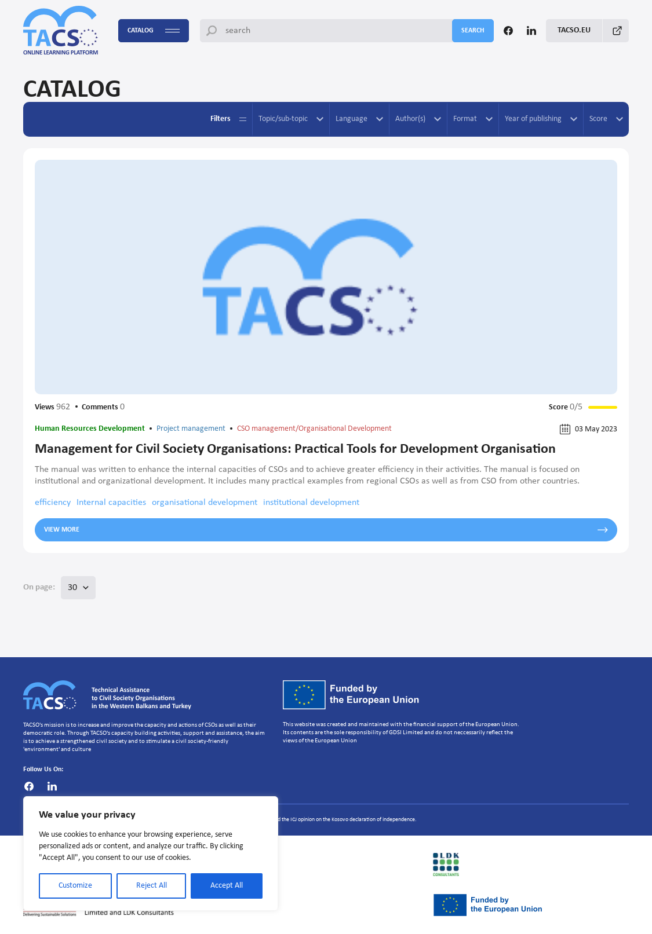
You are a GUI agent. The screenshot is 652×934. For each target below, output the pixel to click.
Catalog (154, 31)
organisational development (204, 503)
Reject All (151, 885)
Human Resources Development (90, 428)
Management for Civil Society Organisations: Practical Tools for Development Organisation (295, 449)
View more (326, 530)
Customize (75, 885)
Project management (190, 428)
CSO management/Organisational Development (314, 428)
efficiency (53, 503)
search (473, 30)
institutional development (311, 503)
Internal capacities (111, 503)
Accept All (226, 885)
